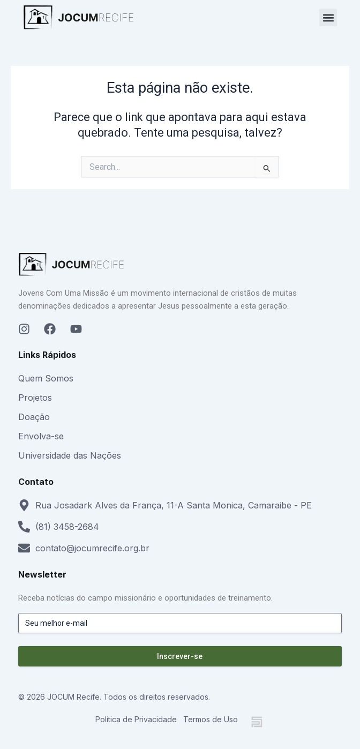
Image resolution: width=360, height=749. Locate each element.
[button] (328, 17)
